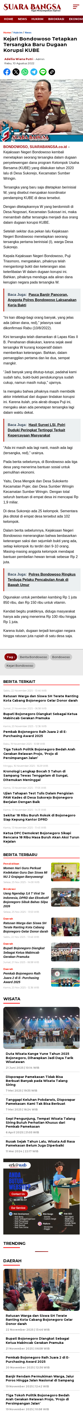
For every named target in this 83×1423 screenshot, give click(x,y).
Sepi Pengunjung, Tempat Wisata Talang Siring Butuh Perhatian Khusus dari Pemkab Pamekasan (40, 1123)
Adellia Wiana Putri (18, 59)
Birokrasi (56, 19)
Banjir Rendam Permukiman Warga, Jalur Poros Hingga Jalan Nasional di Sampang (40, 1378)
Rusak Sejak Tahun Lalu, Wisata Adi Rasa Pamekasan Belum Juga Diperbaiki (40, 1143)
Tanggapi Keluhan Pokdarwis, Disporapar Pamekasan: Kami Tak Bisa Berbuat (40, 1102)
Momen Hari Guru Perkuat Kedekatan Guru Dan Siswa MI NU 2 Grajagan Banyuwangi (25, 872)
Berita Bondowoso (33, 657)
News (22, 19)
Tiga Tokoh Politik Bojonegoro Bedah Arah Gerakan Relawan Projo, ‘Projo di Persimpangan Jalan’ (37, 1399)
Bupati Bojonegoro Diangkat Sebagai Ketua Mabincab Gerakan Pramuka (23, 952)
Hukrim (37, 19)
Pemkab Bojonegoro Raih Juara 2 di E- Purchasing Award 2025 (22, 978)
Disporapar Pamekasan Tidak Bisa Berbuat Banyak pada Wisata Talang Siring (37, 1081)
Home (8, 19)
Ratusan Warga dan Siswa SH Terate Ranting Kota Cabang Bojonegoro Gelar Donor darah (25, 927)
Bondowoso (61, 657)
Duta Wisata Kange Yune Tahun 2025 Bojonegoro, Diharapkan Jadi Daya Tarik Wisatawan (39, 1058)
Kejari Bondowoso (20, 665)
